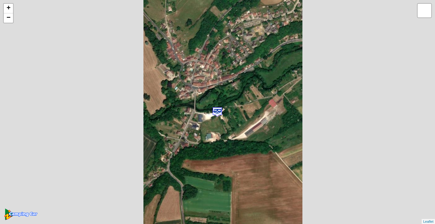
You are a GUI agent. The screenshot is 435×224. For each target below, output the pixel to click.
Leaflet (428, 221)
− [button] (9, 18)
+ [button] (9, 8)
